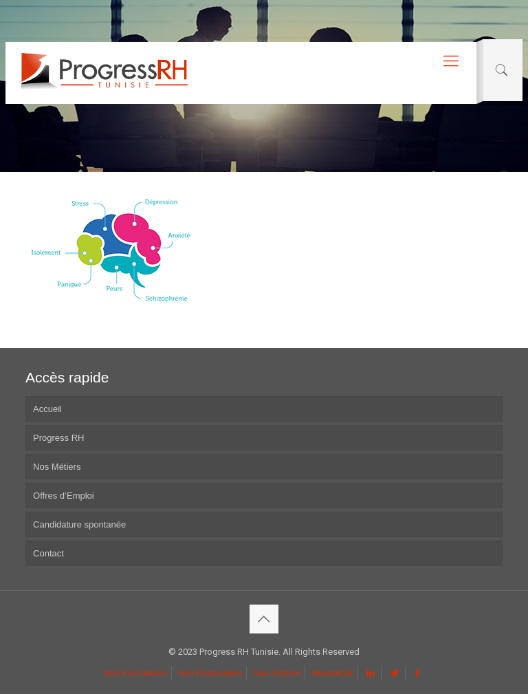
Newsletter (332, 673)
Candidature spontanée (79, 524)
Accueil (47, 409)
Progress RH (58, 438)
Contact (48, 553)
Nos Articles (276, 673)
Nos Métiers (56, 467)
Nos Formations (135, 673)
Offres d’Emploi (63, 495)
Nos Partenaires (210, 673)
